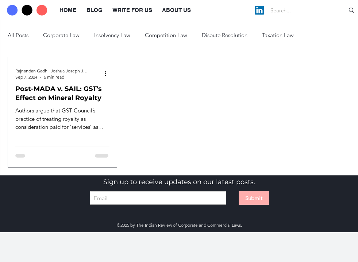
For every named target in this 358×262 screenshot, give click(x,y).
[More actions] (108, 73)
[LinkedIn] (259, 10)
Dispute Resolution (224, 35)
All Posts (18, 35)
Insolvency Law (112, 35)
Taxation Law (278, 35)
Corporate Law (61, 35)
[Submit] (254, 198)
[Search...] (299, 10)
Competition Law (166, 35)
